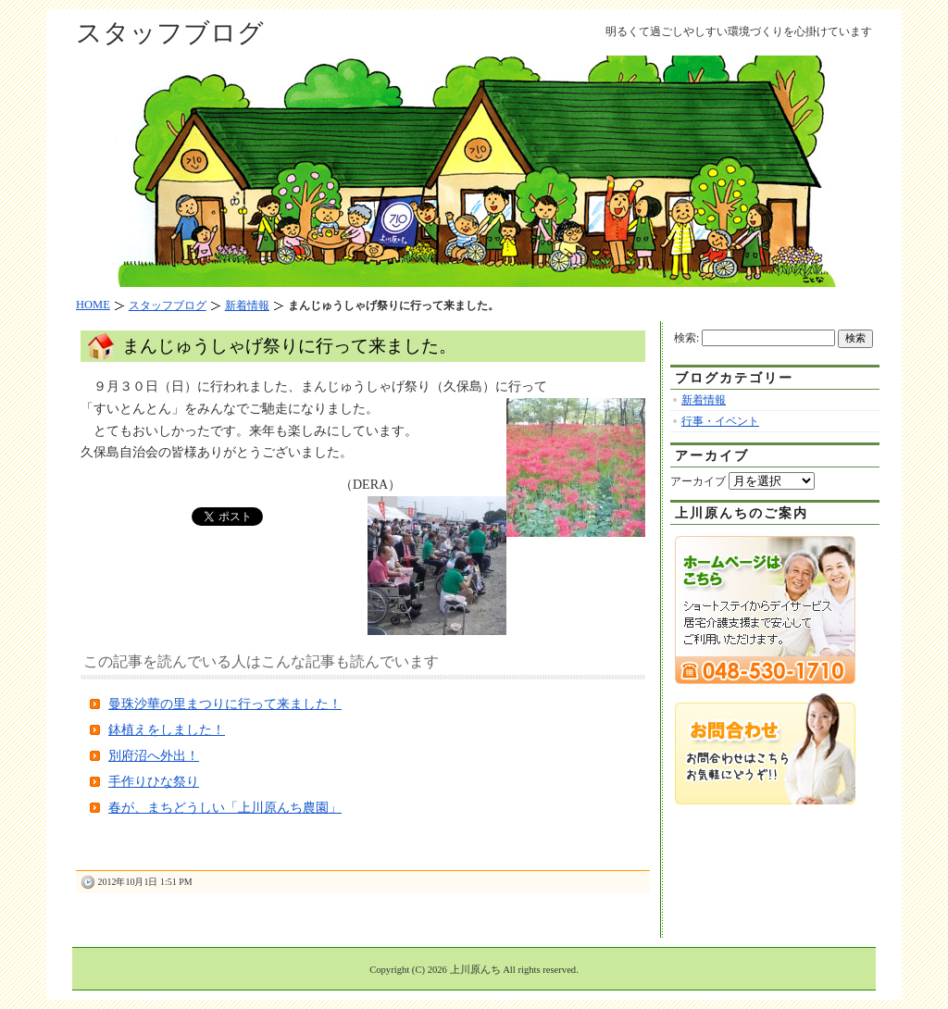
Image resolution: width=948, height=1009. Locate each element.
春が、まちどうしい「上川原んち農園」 (225, 808)
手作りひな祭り (153, 782)
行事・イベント (720, 421)
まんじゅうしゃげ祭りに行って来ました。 (289, 345)
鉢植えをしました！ (166, 730)
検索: (686, 337)
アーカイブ (698, 481)
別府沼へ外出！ (153, 756)
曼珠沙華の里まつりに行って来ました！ (225, 704)
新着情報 (703, 399)
